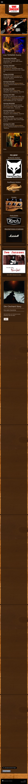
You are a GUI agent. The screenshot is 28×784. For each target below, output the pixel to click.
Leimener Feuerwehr (8, 106)
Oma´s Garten (16, 90)
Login (25, 780)
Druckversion (5, 780)
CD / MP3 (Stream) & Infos (14, 274)
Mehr (6, 319)
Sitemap (10, 780)
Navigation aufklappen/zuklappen (14, 2)
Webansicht (23, 781)
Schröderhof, (17, 76)
